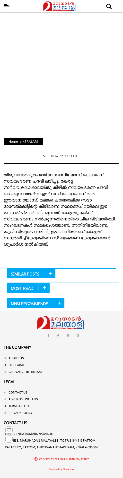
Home (13, 141)
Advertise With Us (23, 399)
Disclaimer (17, 365)
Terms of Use (19, 406)
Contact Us (18, 392)
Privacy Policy (20, 413)
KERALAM (30, 141)
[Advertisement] (57, 74)
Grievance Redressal (26, 371)
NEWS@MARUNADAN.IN (35, 433)
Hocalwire (69, 469)
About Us (16, 358)
